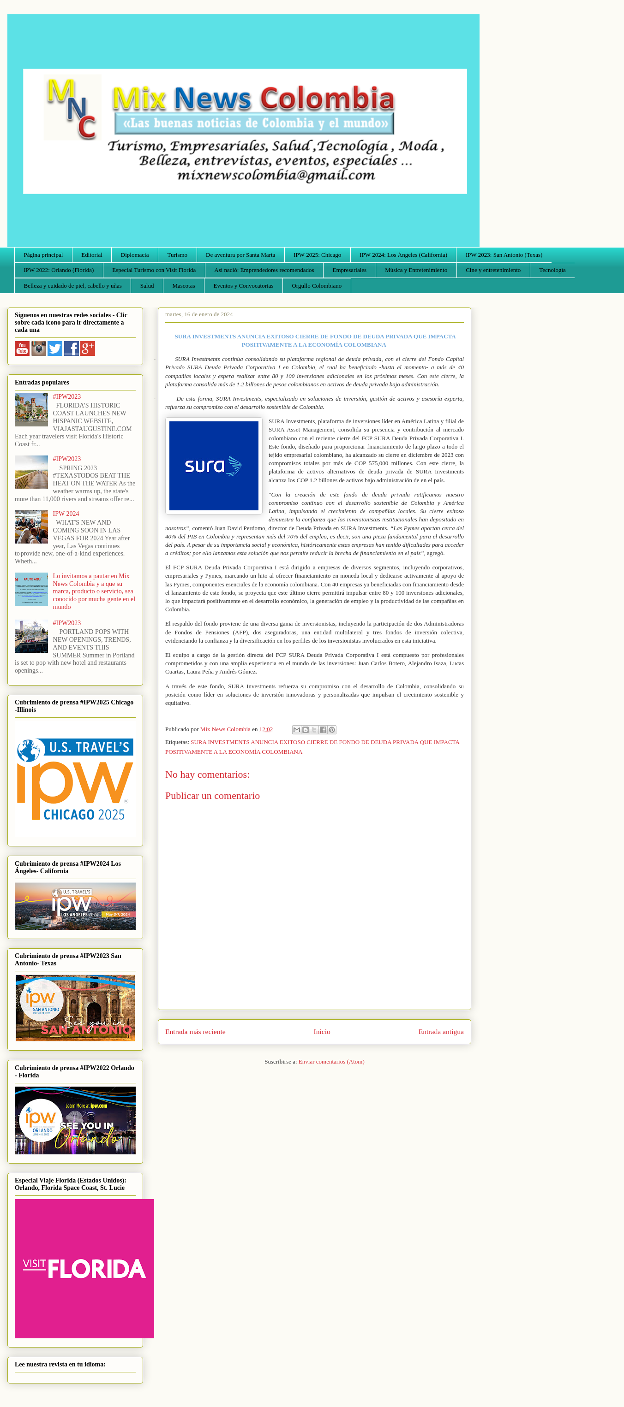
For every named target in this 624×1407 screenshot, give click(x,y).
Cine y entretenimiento (493, 269)
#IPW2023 (67, 396)
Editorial (91, 254)
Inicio (322, 1031)
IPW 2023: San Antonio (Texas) (504, 254)
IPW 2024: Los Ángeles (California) (403, 254)
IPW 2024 (66, 513)
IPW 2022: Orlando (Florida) (59, 269)
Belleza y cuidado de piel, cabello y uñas (73, 285)
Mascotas (183, 285)
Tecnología (552, 269)
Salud (147, 285)
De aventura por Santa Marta (240, 254)
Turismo (178, 254)
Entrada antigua (441, 1031)
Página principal (43, 254)
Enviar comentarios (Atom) (332, 1061)
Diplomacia (135, 254)
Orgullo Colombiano (317, 285)
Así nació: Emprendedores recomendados (264, 269)
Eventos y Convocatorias (244, 285)
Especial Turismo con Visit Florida (154, 269)
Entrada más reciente (195, 1031)
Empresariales (350, 269)
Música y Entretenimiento (416, 269)
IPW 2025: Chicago (317, 254)
